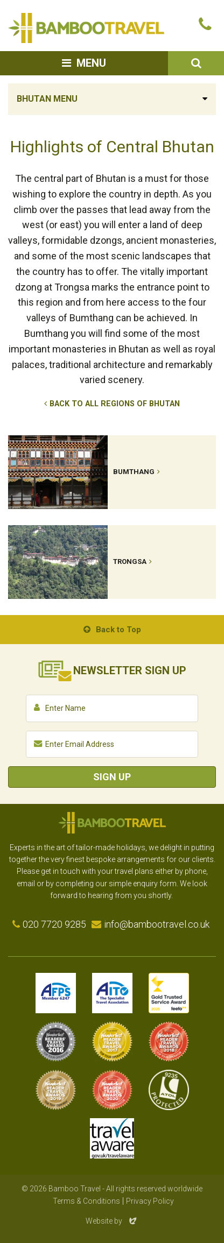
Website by (112, 1221)
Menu (91, 62)
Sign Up (112, 776)
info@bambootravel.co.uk (156, 924)
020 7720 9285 (54, 924)
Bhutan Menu (47, 99)
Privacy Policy (150, 1201)
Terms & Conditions (86, 1201)
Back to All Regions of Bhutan (115, 403)
